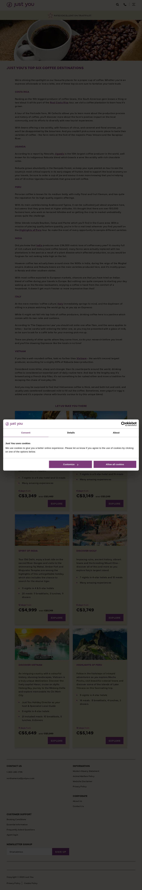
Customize (70, 464)
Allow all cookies (115, 464)
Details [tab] (71, 432)
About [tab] (116, 432)
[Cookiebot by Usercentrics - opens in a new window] (123, 424)
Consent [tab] (25, 432)
